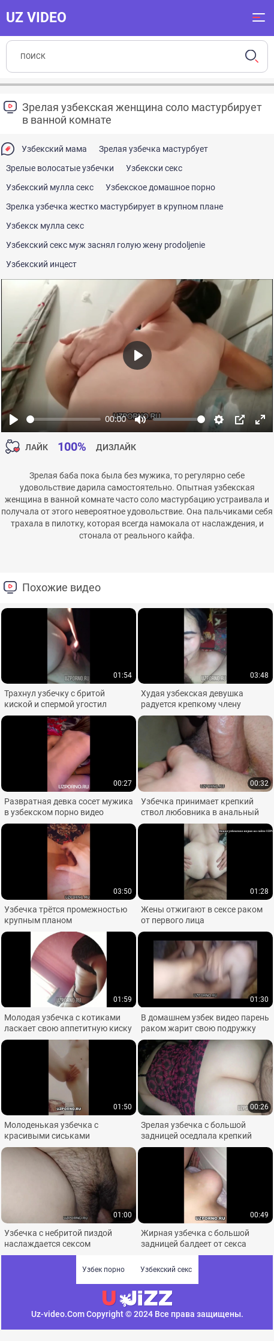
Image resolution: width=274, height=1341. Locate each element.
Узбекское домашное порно (160, 187)
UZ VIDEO (36, 17)
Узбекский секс (166, 1269)
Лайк (36, 447)
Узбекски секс (154, 168)
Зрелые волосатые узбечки (60, 168)
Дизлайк (116, 447)
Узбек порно (103, 1269)
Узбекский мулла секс (50, 187)
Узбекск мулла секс (45, 226)
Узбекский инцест (41, 264)
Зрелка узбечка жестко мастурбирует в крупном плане (114, 206)
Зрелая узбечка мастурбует (153, 149)
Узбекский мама (54, 149)
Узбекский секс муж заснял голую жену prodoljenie (105, 245)
